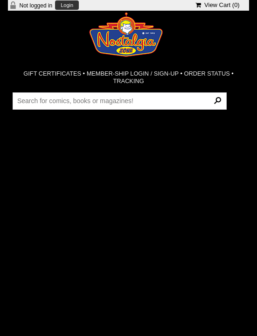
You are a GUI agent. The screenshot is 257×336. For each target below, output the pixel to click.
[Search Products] (119, 101)
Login (67, 5)
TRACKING (128, 80)
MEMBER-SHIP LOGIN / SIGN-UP (133, 73)
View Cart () (217, 4)
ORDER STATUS (206, 73)
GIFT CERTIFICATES (52, 73)
